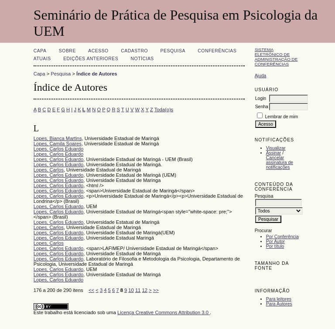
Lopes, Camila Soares (58, 143)
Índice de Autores (96, 73)
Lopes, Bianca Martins (58, 138)
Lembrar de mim (281, 116)
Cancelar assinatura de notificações (279, 162)
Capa (40, 50)
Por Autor (275, 241)
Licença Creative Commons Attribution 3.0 (163, 312)
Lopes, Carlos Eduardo (58, 148)
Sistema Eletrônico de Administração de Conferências (276, 56)
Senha (261, 106)
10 (130, 290)
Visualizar (276, 148)
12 (144, 290)
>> (156, 290)
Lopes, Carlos (49, 169)
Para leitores (278, 299)
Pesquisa (173, 50)
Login (260, 98)
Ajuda (261, 75)
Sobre (67, 50)
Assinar (273, 153)
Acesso (98, 50)
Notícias (142, 58)
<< (91, 290)
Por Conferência (282, 236)
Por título (275, 246)
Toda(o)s (164, 109)
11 (137, 290)
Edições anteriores (90, 58)
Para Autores (279, 304)
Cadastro (134, 50)
